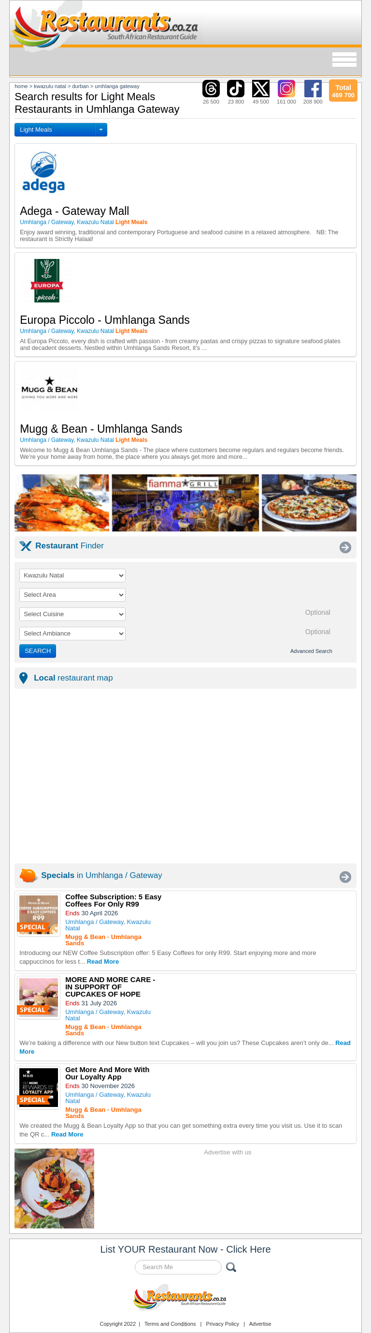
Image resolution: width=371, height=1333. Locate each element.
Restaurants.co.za (185, 1298)
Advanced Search (311, 651)
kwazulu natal (50, 86)
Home (21, 86)
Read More (103, 961)
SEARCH (38, 650)
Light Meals (36, 129)
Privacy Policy (222, 1324)
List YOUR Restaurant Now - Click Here (185, 1249)
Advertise (260, 1324)
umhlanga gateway (117, 86)
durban (80, 86)
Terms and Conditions (170, 1324)
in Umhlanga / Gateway (101, 875)
